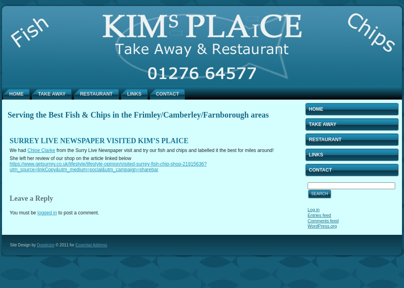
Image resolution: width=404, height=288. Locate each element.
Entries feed (319, 215)
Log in (314, 209)
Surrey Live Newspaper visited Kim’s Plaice (99, 141)
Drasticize (45, 245)
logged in (47, 213)
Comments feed (323, 220)
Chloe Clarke (41, 150)
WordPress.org (322, 226)
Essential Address (92, 245)
